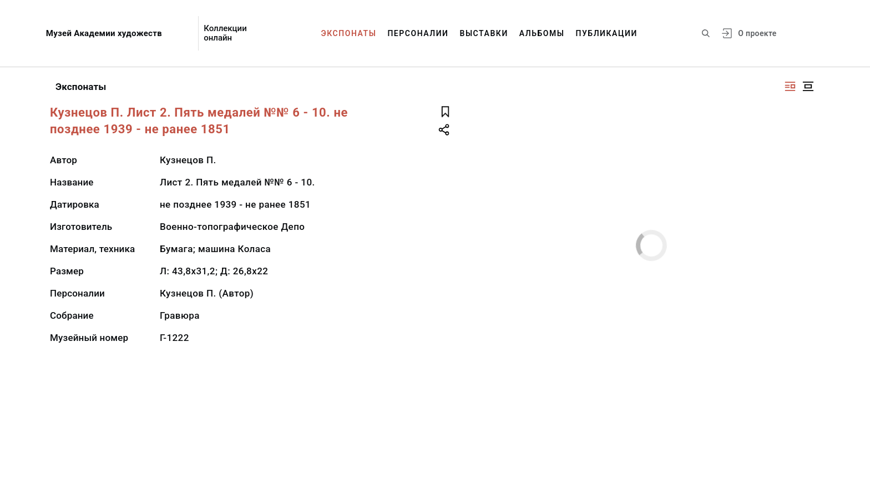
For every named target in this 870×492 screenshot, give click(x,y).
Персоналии (417, 33)
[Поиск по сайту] (706, 33)
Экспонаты (349, 33)
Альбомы (542, 33)
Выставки (483, 33)
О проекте (757, 33)
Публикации (607, 33)
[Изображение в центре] (808, 86)
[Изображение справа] (790, 86)
